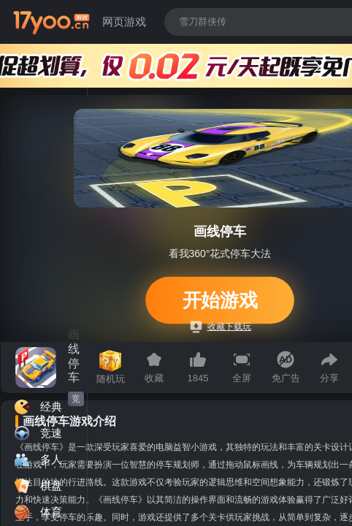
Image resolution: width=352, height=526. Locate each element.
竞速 (76, 400)
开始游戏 (220, 300)
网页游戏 (124, 21)
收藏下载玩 (221, 327)
